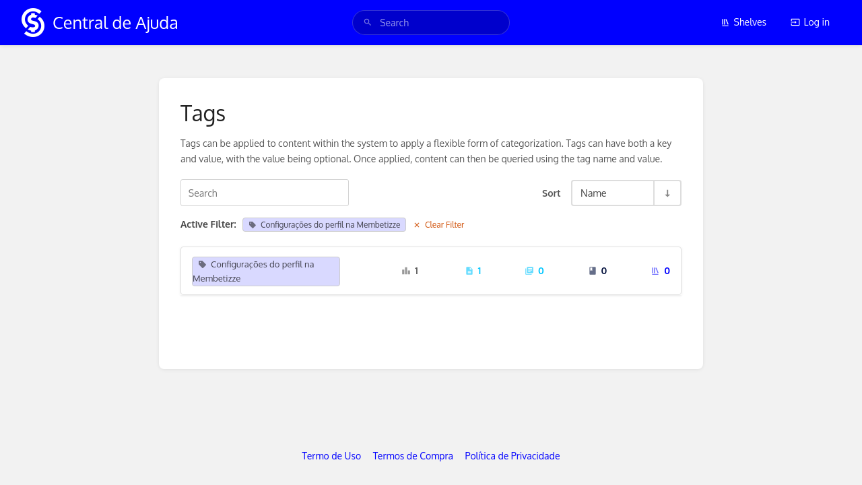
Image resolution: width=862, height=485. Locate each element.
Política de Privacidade (512, 455)
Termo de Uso (332, 455)
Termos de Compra (413, 455)
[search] (431, 22)
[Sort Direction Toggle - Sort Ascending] (666, 193)
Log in (810, 22)
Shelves (744, 22)
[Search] (367, 22)
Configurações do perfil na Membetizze (324, 225)
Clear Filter (439, 225)
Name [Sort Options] (594, 193)
